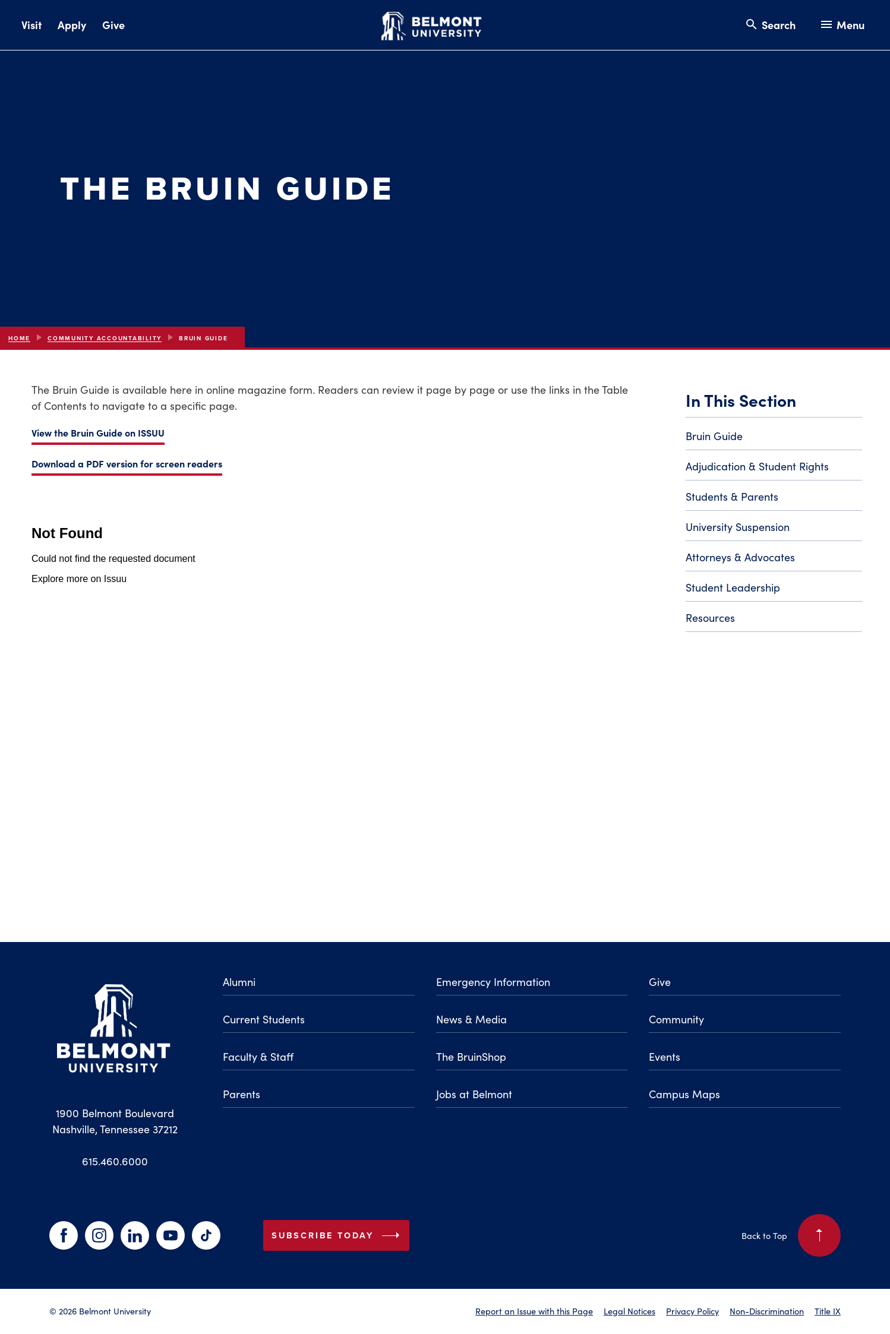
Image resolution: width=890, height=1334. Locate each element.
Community (676, 1019)
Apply (72, 24)
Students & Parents (732, 496)
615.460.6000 (115, 1161)
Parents (241, 1094)
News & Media (471, 1019)
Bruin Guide (714, 436)
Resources (710, 618)
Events (664, 1057)
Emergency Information (493, 982)
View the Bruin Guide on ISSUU (98, 432)
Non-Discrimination (767, 1311)
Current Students (264, 1019)
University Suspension (738, 527)
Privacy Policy (692, 1311)
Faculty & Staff (258, 1057)
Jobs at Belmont (474, 1094)
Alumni (239, 982)
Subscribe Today (338, 1235)
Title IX (828, 1311)
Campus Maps (684, 1094)
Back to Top (791, 1235)
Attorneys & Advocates (740, 557)
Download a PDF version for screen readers (126, 463)
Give (113, 24)
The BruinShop (471, 1057)
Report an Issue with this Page (534, 1311)
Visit (31, 24)
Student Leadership (733, 587)
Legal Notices (629, 1311)
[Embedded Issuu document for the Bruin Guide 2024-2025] (335, 695)
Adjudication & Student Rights (757, 466)
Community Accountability (105, 338)
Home (19, 338)
